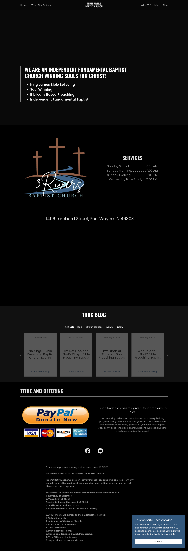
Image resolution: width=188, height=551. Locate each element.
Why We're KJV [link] (149, 5)
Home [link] (23, 5)
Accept (158, 541)
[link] (94, 6)
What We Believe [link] (41, 5)
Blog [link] (165, 5)
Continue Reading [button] (40, 364)
